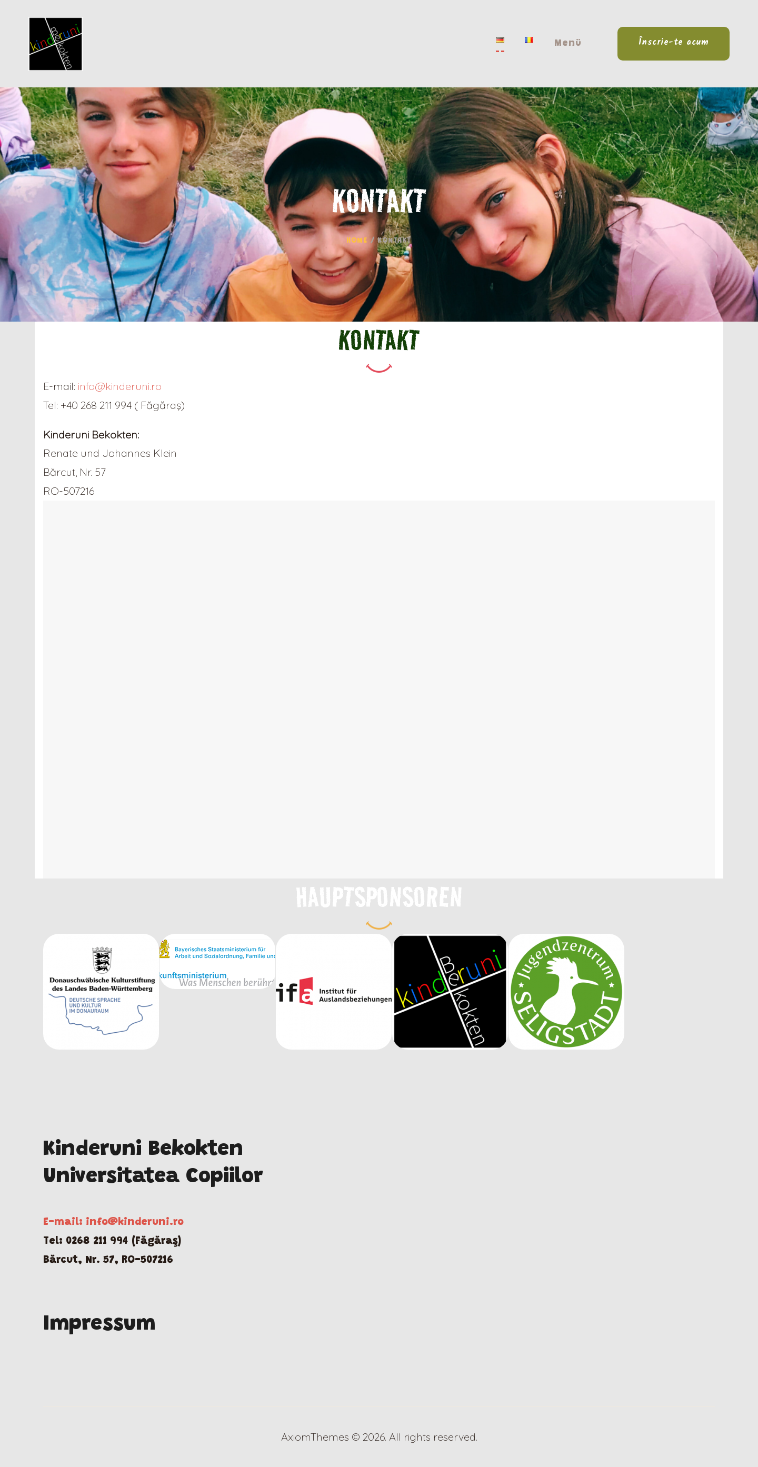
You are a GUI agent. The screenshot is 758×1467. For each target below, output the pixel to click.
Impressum (99, 1324)
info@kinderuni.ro (120, 386)
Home (356, 241)
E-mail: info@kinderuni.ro (113, 1222)
